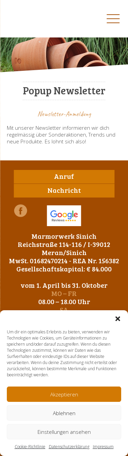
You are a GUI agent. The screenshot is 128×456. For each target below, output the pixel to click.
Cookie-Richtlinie (30, 447)
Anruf (64, 176)
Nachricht (64, 190)
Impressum (103, 447)
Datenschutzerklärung (69, 447)
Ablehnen (64, 413)
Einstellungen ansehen (64, 431)
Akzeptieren (64, 394)
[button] (117, 318)
